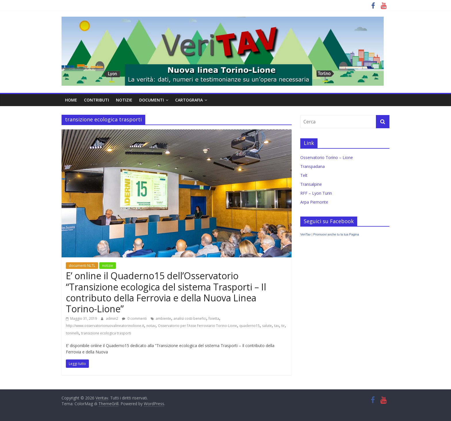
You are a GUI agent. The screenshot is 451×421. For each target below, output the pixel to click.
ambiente (163, 318)
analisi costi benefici (189, 318)
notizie (124, 100)
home (71, 100)
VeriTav (305, 234)
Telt (303, 175)
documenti (151, 100)
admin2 (112, 318)
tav (276, 325)
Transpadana (312, 166)
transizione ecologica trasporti (106, 333)
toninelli (72, 333)
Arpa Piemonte (314, 202)
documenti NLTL (82, 265)
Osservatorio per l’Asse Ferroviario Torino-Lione (197, 325)
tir (283, 325)
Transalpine (311, 184)
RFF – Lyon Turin (316, 193)
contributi (96, 100)
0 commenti (134, 318)
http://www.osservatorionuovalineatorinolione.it (105, 325)
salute (267, 325)
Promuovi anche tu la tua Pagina (336, 234)
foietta (214, 318)
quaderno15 (249, 325)
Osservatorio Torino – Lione (326, 157)
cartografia (189, 100)
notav (151, 325)
